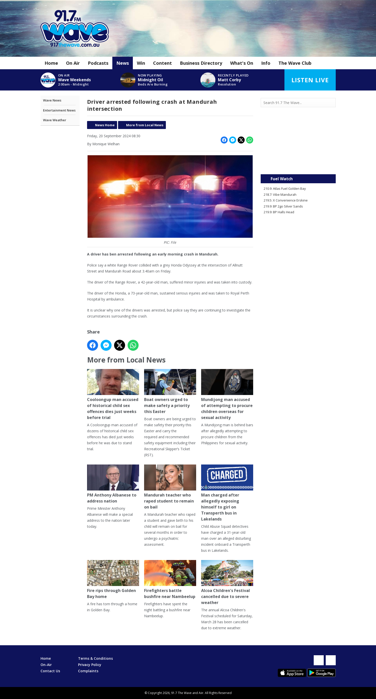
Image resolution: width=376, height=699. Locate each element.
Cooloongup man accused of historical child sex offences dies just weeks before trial (113, 394)
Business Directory (201, 63)
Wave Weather (54, 120)
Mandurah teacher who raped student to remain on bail (170, 487)
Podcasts (98, 63)
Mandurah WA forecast (298, 164)
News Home (105, 125)
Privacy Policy (89, 664)
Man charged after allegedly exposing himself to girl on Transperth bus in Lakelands (227, 493)
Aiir (201, 693)
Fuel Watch (282, 179)
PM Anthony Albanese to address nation (113, 484)
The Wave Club (294, 63)
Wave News (52, 100)
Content (162, 63)
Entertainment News (59, 110)
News (122, 63)
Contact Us (50, 670)
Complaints (88, 670)
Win (141, 63)
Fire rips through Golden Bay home (113, 580)
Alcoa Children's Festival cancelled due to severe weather (227, 583)
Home (51, 63)
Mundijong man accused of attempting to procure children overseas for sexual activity (227, 394)
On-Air (46, 664)
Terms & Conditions (95, 658)
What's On (241, 63)
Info (265, 63)
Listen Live (310, 80)
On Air (73, 63)
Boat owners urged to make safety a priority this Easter (170, 391)
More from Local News (144, 125)
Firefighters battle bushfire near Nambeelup (170, 580)
